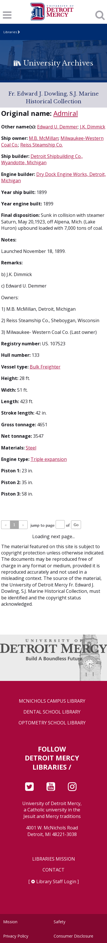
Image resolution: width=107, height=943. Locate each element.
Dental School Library (51, 712)
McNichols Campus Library (52, 701)
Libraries (10, 32)
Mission (10, 921)
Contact (53, 870)
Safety (59, 921)
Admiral (65, 113)
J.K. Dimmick (92, 127)
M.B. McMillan (43, 138)
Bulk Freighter (45, 367)
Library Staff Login (56, 881)
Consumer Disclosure (73, 936)
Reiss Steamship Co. (41, 145)
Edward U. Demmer (57, 127)
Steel (31, 448)
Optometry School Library (52, 723)
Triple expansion (49, 459)
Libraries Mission (53, 859)
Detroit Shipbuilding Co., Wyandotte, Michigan (42, 159)
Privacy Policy (15, 936)
